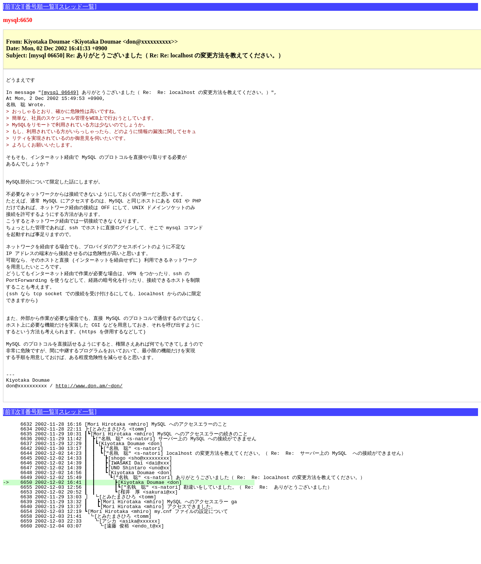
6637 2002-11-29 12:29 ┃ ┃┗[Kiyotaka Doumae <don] (135, 474)
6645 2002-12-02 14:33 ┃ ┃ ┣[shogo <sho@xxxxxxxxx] (134, 488)
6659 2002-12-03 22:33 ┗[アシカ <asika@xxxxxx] (136, 551)
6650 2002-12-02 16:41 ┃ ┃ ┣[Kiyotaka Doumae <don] (133, 513)
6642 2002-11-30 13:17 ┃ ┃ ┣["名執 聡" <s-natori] (132, 479)
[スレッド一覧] (77, 6)
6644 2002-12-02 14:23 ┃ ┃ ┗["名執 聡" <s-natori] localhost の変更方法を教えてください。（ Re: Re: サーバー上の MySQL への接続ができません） (209, 483)
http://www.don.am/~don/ (89, 415)
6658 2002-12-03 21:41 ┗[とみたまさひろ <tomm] (134, 546)
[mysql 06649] (60, 94)
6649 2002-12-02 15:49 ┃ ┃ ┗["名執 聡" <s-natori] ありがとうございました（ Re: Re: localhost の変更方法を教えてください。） (188, 508)
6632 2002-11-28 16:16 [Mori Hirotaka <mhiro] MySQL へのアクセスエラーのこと (134, 454)
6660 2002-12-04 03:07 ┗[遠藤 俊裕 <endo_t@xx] (135, 556)
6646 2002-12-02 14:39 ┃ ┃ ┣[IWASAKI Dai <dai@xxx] (134, 493)
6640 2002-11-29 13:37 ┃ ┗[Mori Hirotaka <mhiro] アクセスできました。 (131, 537)
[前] (8, 6)
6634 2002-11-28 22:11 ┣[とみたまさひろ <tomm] (135, 459)
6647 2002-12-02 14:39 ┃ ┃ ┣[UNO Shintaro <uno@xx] (134, 498)
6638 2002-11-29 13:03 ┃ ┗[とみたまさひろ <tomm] (133, 527)
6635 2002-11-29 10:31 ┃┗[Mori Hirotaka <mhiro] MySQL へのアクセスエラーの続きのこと (129, 464)
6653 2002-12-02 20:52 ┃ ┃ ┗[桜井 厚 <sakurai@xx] (131, 522)
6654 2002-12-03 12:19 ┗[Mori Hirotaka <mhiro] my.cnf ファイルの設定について (133, 542)
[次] (18, 6)
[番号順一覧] (40, 6)
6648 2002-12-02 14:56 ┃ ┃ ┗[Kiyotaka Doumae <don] (134, 503)
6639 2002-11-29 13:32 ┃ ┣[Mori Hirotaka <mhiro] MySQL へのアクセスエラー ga (131, 532)
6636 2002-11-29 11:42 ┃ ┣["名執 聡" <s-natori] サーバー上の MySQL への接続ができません (134, 469)
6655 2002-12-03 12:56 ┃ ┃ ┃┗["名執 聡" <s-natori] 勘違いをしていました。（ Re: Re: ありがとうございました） (172, 517)
